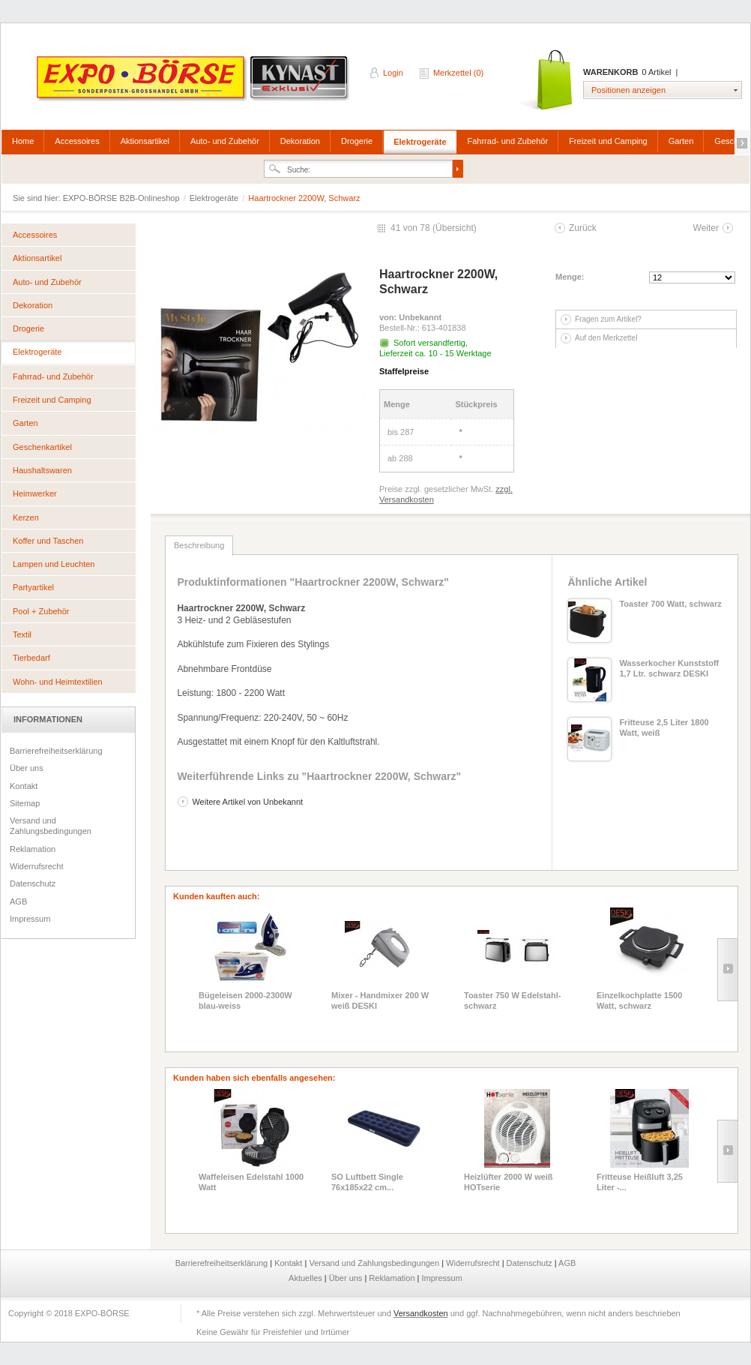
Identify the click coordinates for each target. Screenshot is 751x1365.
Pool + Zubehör (41, 611)
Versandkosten (420, 1313)
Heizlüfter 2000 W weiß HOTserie (508, 1182)
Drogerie (357, 141)
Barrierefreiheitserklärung (56, 750)
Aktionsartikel (145, 141)
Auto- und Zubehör (224, 141)
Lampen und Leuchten (53, 564)
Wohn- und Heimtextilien (58, 681)
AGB (18, 901)
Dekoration (300, 141)
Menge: (570, 276)
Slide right (727, 969)
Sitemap (25, 803)
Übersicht (454, 228)
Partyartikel (33, 587)
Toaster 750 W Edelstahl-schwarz (512, 1000)
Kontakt (23, 786)
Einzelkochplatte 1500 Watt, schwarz (639, 1000)
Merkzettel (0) (458, 72)
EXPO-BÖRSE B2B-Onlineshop (194, 83)
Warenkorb (547, 81)
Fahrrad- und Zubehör (508, 141)
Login (393, 72)
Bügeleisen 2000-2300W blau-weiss (245, 1000)
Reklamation (32, 849)
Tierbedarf (31, 657)
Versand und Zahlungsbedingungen (50, 826)
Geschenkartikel (42, 447)
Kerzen (26, 517)
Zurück (583, 228)
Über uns (26, 768)
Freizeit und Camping (608, 141)
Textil (22, 634)
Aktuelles (307, 1278)
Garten (681, 141)
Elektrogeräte (419, 141)
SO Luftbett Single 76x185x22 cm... (367, 1182)
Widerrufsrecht (37, 866)
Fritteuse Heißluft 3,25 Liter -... (640, 1182)
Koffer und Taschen (48, 540)
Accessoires (77, 141)
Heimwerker (35, 493)
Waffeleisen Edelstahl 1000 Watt (251, 1182)
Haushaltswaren (42, 470)
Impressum (30, 918)
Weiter (706, 228)
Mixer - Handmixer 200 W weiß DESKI (380, 1000)
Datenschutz (32, 883)
